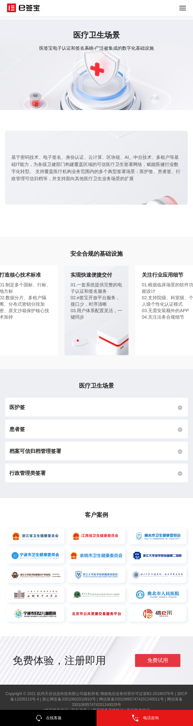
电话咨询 (145, 717)
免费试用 (157, 660)
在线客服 (48, 718)
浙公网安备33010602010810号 (69, 699)
